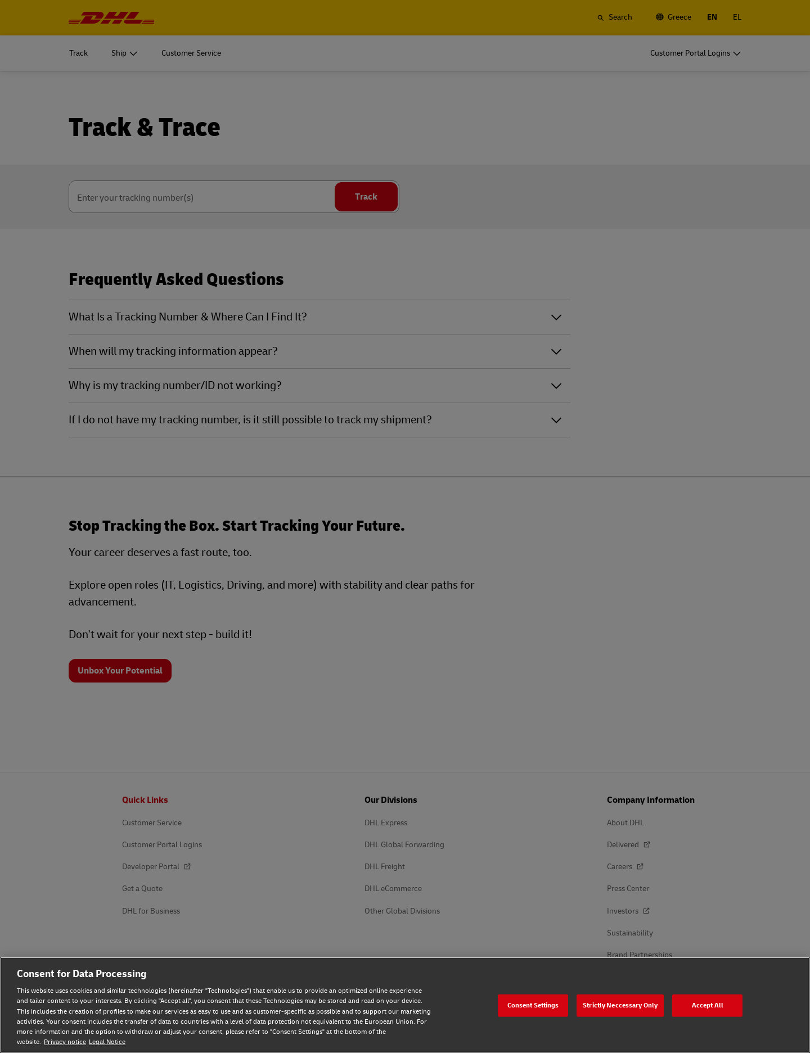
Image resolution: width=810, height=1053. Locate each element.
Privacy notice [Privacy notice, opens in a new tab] (65, 1042)
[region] (405, 1005)
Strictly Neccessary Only (620, 1005)
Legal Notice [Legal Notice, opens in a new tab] (107, 1042)
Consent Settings (533, 1005)
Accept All (707, 1005)
